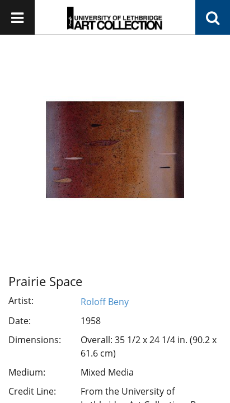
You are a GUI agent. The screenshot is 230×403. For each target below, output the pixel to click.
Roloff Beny (105, 302)
